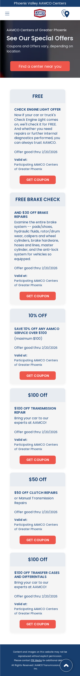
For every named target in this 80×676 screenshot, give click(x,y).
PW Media (36, 660)
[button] (7, 13)
